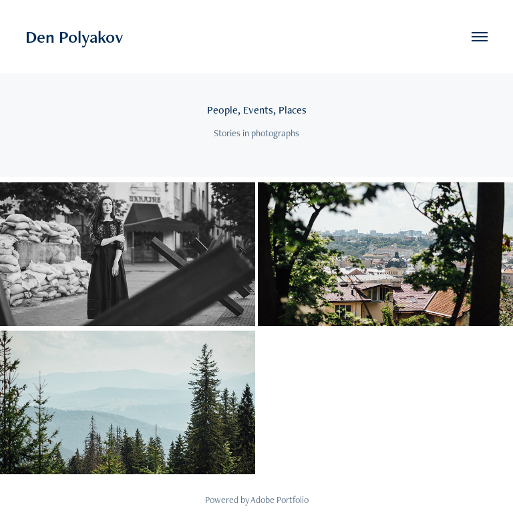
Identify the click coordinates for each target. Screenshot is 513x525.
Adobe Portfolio (279, 500)
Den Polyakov (74, 36)
